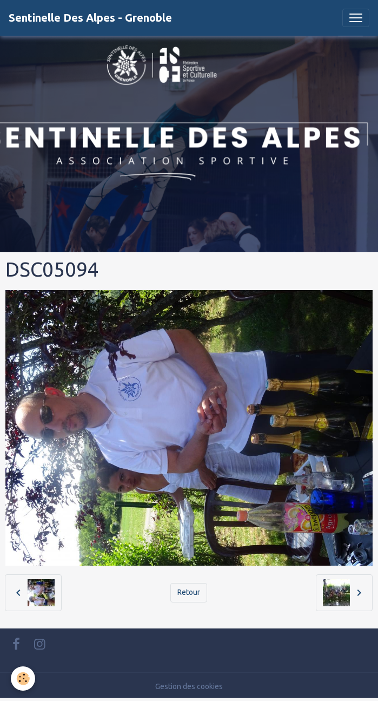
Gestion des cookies (189, 686)
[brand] (90, 18)
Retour (188, 592)
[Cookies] (23, 678)
